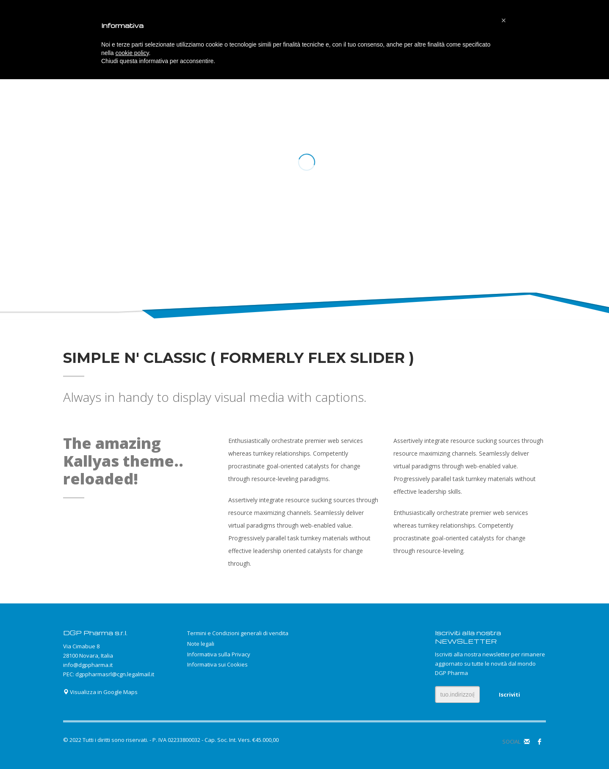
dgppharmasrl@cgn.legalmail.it (114, 674)
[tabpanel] (304, 163)
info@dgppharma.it (88, 665)
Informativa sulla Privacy (218, 654)
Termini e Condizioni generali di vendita (237, 633)
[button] (503, 20)
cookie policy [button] (132, 53)
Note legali (200, 643)
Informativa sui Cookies (217, 664)
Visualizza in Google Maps (100, 692)
